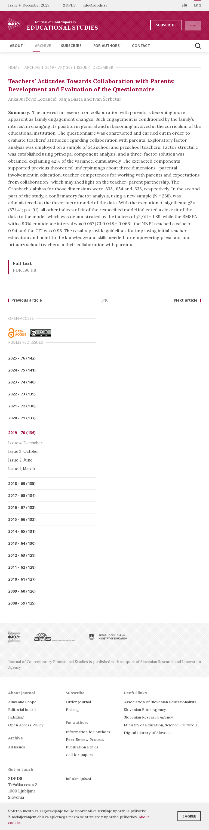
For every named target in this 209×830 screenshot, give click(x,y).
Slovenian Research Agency (149, 717)
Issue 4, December (95, 67)
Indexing (16, 717)
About (16, 45)
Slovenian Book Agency (146, 709)
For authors (99, 45)
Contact (130, 45)
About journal (22, 692)
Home (15, 67)
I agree (189, 814)
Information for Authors (89, 731)
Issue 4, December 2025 (28, 5)
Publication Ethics (83, 747)
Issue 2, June (20, 460)
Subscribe (155, 24)
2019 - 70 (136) (60, 67)
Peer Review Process (85, 739)
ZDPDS (69, 5)
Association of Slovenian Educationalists (162, 702)
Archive (39, 45)
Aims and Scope (23, 702)
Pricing (73, 709)
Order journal (79, 702)
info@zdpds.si (79, 778)
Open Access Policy (26, 724)
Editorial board (22, 709)
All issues (17, 747)
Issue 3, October (23, 451)
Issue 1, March (21, 468)
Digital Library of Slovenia (149, 732)
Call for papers (80, 754)
